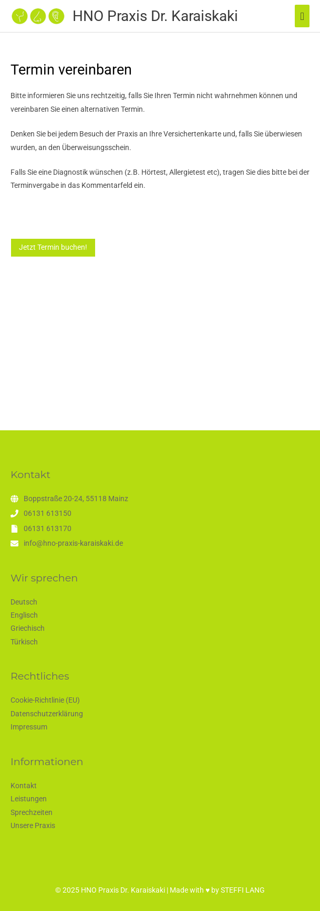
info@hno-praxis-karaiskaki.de (73, 543)
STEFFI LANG (243, 890)
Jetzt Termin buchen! (53, 247)
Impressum (29, 727)
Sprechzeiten (32, 812)
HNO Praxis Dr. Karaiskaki (155, 16)
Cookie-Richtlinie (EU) (45, 700)
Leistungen (29, 799)
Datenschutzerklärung (47, 713)
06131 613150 (47, 513)
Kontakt (24, 785)
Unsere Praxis (33, 825)
